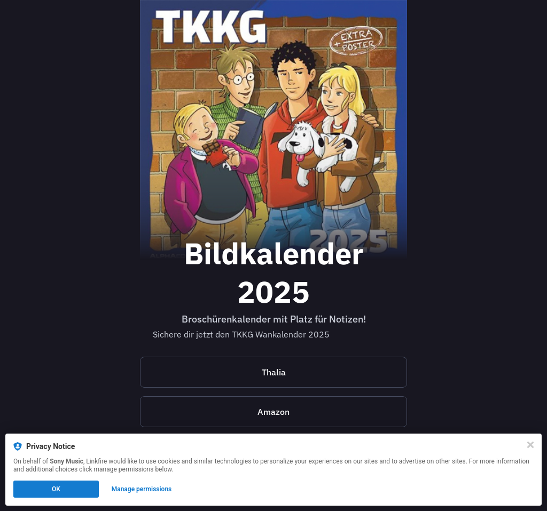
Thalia (274, 372)
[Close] (530, 444)
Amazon (273, 411)
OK (56, 489)
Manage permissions (142, 489)
